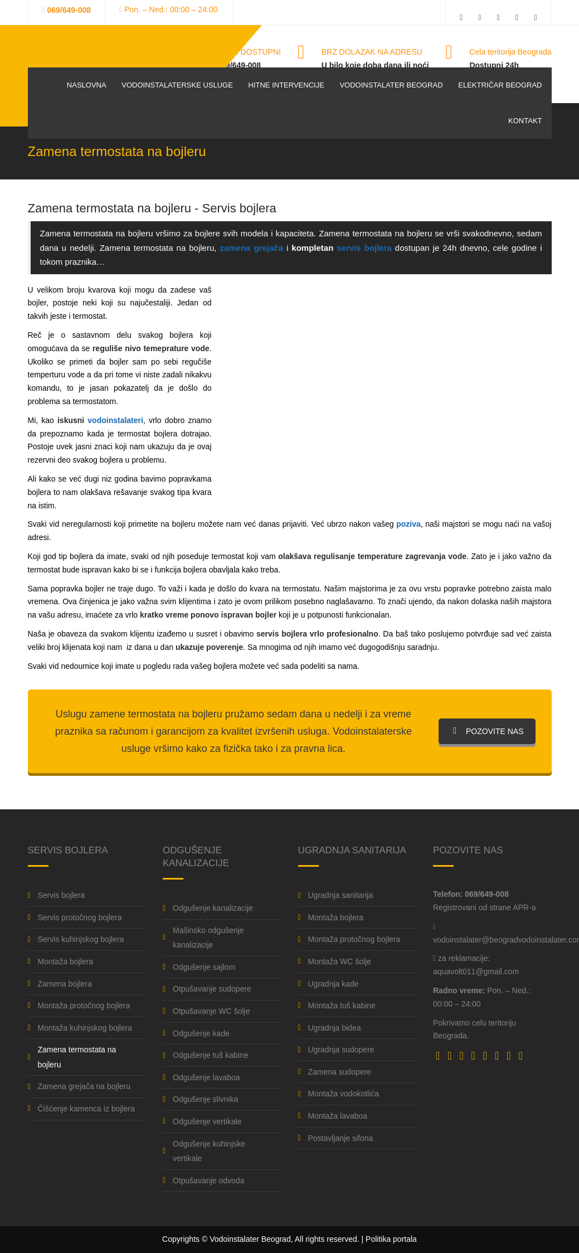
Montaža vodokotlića (343, 1093)
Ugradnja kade (333, 983)
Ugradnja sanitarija (340, 895)
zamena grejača (251, 247)
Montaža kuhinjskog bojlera (85, 1027)
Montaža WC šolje (340, 961)
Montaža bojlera (66, 961)
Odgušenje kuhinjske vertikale (209, 1151)
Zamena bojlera (65, 983)
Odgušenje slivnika (206, 1099)
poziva (408, 523)
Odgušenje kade (201, 1033)
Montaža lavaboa (338, 1115)
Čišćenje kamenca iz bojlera (86, 1108)
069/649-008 (69, 10)
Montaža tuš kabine (342, 1005)
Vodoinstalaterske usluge (177, 85)
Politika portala (391, 1239)
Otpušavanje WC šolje (211, 1011)
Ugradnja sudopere (341, 1049)
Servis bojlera (61, 895)
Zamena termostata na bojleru (77, 1057)
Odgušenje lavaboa (206, 1077)
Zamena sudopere (340, 1071)
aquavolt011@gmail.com (476, 971)
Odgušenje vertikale (207, 1121)
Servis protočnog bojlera (80, 917)
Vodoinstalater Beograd (390, 85)
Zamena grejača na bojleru (84, 1086)
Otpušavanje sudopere (212, 988)
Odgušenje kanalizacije (213, 908)
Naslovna (86, 85)
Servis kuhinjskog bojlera (81, 939)
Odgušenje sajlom (204, 967)
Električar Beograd (500, 85)
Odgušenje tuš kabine (210, 1055)
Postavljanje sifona (340, 1138)
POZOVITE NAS (486, 731)
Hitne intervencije (286, 85)
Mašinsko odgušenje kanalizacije (208, 938)
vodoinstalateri (115, 420)
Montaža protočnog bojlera (84, 1005)
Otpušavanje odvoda (208, 1180)
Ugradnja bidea (334, 1027)
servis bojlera (364, 247)
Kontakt (525, 120)
